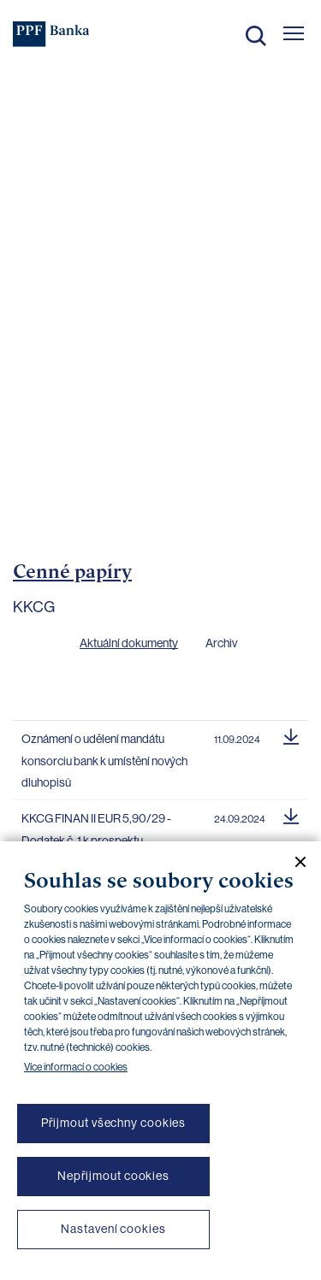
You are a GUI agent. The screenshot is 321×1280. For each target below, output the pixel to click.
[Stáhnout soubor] (291, 734)
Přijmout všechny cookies (114, 1123)
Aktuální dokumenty (129, 643)
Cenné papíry (72, 571)
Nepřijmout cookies (113, 1176)
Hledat (256, 36)
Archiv (221, 643)
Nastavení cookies (113, 1229)
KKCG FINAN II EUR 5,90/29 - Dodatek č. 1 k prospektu (96, 829)
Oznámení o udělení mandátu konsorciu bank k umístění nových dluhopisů (104, 760)
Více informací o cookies (76, 1067)
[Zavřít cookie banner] (293, 862)
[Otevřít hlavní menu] (293, 33)
